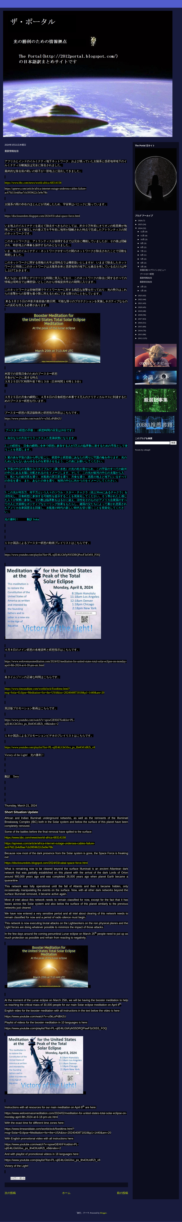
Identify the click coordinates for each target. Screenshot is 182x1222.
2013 (140, 334)
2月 (142, 286)
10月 (143, 239)
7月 (142, 251)
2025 (140, 224)
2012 (140, 338)
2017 (140, 319)
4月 (142, 263)
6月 (142, 255)
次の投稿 (10, 1192)
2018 (140, 315)
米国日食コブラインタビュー (153, 270)
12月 (143, 231)
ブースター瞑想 (147, 274)
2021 (140, 303)
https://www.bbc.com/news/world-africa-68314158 (33, 182)
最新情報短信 (146, 278)
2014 (140, 330)
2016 (140, 323)
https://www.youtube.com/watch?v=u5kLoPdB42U (33, 418)
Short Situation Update (21, 812)
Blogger (103, 1213)
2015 (140, 326)
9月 (142, 243)
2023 (140, 295)
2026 (140, 220)
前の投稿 (122, 1192)
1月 (142, 290)
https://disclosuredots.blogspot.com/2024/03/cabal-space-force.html (42, 216)
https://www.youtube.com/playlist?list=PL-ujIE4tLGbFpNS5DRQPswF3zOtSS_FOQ (52, 554)
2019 (140, 311)
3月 (142, 266)
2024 (140, 228)
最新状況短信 (146, 282)
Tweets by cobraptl (142, 450)
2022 (140, 299)
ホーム (66, 1192)
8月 (142, 247)
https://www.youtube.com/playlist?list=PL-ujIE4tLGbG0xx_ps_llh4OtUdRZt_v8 (50, 747)
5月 (142, 259)
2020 (140, 307)
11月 (143, 235)
